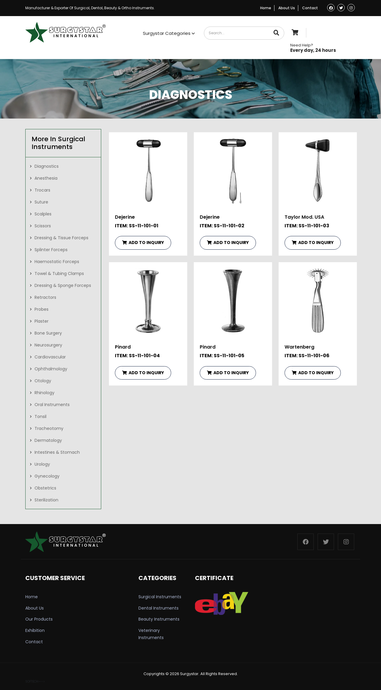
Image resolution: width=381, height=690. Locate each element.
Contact (310, 7)
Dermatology (48, 440)
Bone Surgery (48, 333)
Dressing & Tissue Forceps (61, 238)
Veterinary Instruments (151, 634)
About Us (286, 7)
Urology (42, 464)
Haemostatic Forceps (57, 262)
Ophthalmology (51, 369)
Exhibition (35, 630)
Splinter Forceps (51, 250)
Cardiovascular (50, 357)
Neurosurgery (48, 345)
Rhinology (44, 393)
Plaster (42, 321)
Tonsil (40, 416)
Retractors (45, 297)
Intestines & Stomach (57, 452)
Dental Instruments (158, 608)
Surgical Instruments (159, 597)
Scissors (43, 226)
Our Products (39, 619)
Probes (42, 309)
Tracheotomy (49, 428)
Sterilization (46, 500)
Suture (41, 202)
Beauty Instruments (158, 619)
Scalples (43, 214)
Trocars (42, 190)
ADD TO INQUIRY (143, 242)
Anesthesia (46, 178)
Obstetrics (45, 488)
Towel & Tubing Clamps (59, 273)
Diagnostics (47, 166)
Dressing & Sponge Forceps (63, 285)
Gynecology (47, 476)
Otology (43, 381)
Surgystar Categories (169, 33)
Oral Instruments (52, 405)
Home (265, 7)
